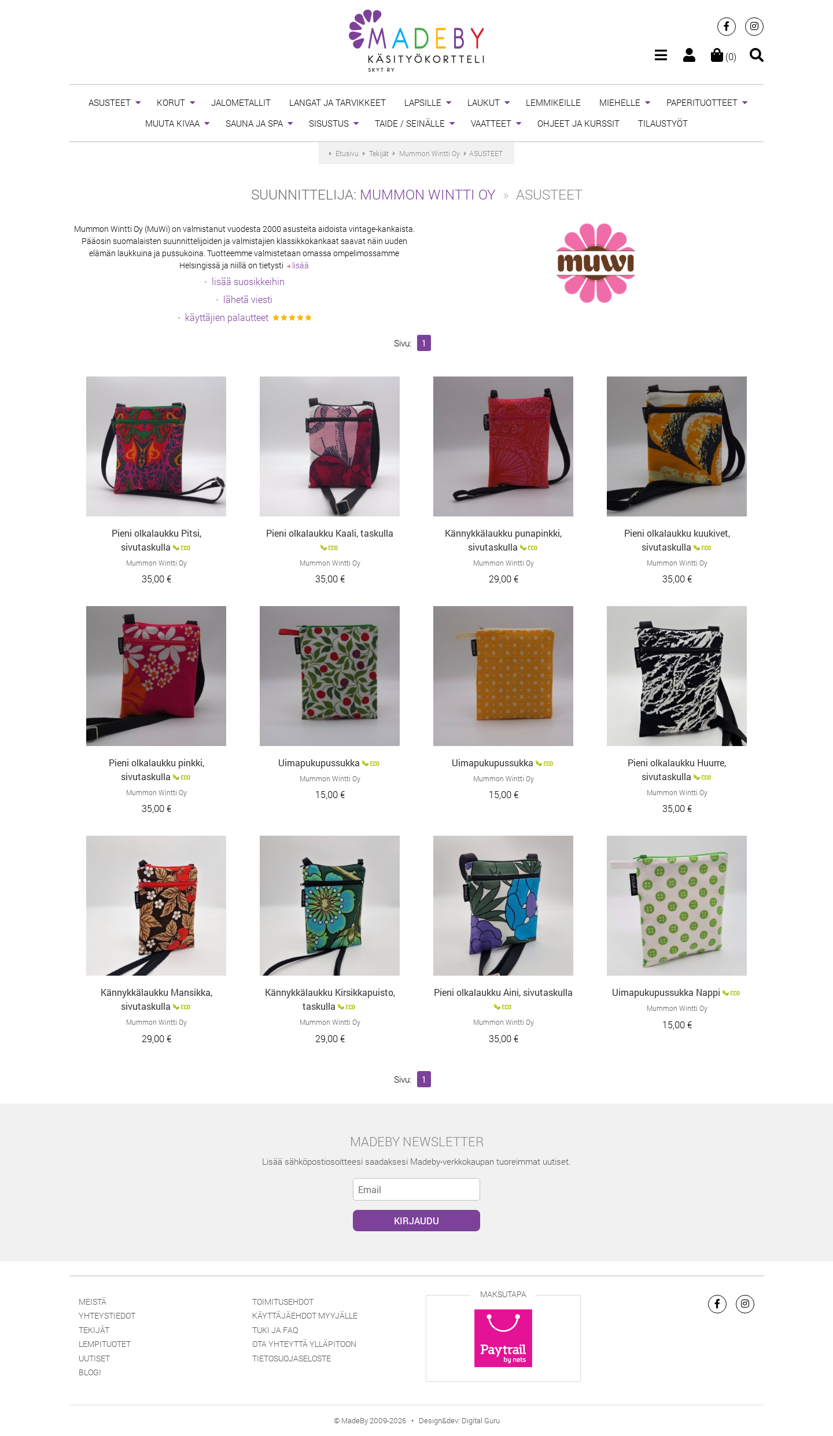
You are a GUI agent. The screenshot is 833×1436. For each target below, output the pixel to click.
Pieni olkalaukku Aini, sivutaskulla (503, 992)
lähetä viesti (247, 299)
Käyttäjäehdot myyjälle (304, 1315)
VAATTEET (491, 123)
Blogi (90, 1372)
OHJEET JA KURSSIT (578, 123)
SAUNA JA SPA (254, 123)
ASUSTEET (110, 102)
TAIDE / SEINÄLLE (410, 123)
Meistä (92, 1301)
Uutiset (94, 1358)
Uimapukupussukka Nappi (666, 992)
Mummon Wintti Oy (428, 194)
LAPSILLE (422, 102)
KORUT (171, 102)
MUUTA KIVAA (172, 123)
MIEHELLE (619, 102)
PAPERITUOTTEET (702, 102)
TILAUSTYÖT (663, 123)
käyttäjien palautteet (226, 317)
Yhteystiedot (107, 1315)
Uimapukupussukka (319, 762)
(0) (723, 56)
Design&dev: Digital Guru (459, 1420)
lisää (298, 265)
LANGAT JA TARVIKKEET (337, 102)
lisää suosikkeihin (248, 281)
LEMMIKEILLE (553, 102)
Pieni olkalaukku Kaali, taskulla (329, 533)
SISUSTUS (329, 123)
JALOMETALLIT (241, 102)
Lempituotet (105, 1343)
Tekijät (94, 1329)
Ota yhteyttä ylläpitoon (304, 1343)
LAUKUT (483, 102)
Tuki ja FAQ (275, 1329)
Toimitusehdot (283, 1301)
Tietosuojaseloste (291, 1358)
